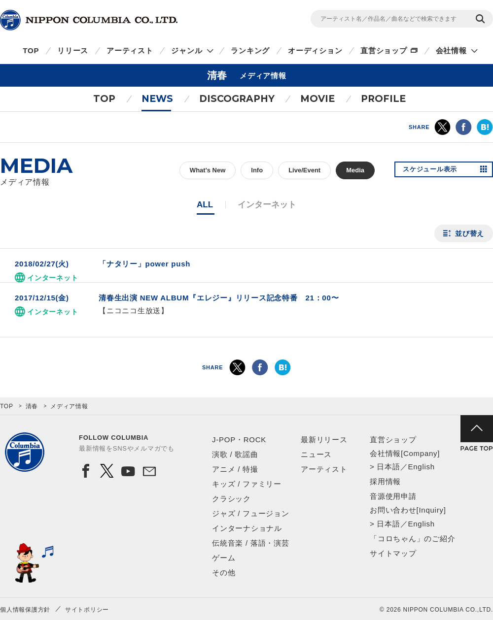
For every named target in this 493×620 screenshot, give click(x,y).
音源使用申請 (393, 496)
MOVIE (317, 98)
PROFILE (383, 98)
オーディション (315, 50)
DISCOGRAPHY (237, 98)
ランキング (250, 50)
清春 (32, 406)
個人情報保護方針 (25, 609)
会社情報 (451, 50)
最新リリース (324, 439)
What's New (207, 170)
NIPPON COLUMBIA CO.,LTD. (88, 20)
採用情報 (385, 481)
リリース (72, 50)
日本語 (388, 466)
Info (257, 170)
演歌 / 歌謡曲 (235, 454)
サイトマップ (393, 553)
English (421, 466)
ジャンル (186, 50)
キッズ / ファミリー (247, 484)
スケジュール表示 (433, 170)
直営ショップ (383, 50)
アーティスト (129, 50)
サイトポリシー (87, 609)
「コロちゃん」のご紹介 (412, 538)
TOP (31, 50)
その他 (223, 572)
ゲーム (223, 558)
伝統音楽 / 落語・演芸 (250, 543)
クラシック (231, 498)
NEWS (157, 98)
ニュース (316, 454)
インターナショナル (247, 528)
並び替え (469, 233)
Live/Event (304, 170)
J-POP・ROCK (239, 439)
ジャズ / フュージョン (250, 513)
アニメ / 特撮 (235, 469)
